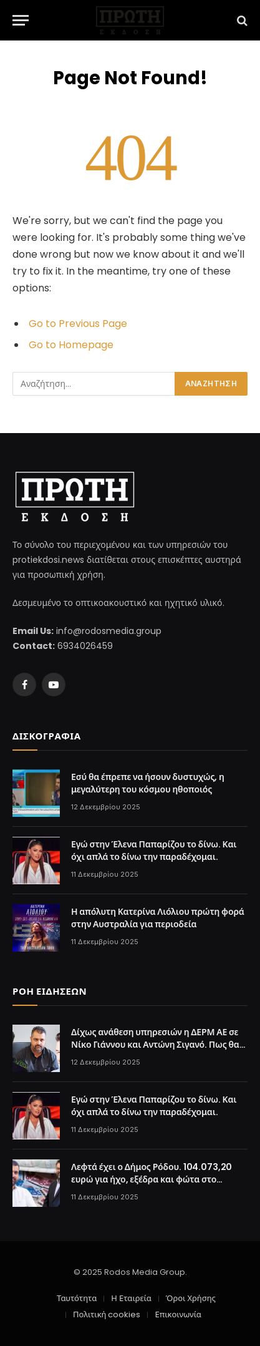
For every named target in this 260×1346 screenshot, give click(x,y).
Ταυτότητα (77, 1298)
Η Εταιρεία (131, 1298)
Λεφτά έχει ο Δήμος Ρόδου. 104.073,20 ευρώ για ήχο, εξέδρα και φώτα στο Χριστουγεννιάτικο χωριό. (151, 1179)
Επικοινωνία (178, 1314)
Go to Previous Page (78, 323)
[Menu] (20, 20)
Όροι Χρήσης (191, 1298)
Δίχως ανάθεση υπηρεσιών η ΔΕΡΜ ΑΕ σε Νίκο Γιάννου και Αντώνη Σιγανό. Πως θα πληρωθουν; (155, 1044)
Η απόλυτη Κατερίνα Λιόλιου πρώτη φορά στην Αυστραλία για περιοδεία (157, 917)
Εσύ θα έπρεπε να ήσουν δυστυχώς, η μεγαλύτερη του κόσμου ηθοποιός (147, 783)
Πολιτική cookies (106, 1314)
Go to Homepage (71, 345)
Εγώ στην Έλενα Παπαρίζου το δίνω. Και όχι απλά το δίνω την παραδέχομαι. (153, 850)
